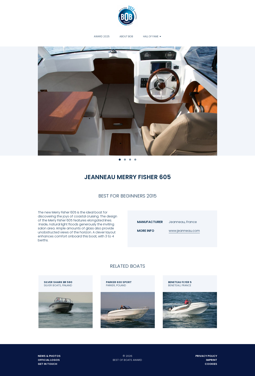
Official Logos (49, 360)
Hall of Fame (150, 36)
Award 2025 (102, 36)
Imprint (211, 360)
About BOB (126, 36)
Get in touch (47, 364)
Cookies (211, 364)
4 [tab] (135, 160)
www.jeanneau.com (184, 230)
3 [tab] (130, 160)
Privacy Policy (206, 356)
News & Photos (49, 356)
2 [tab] (125, 160)
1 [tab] (120, 160)
